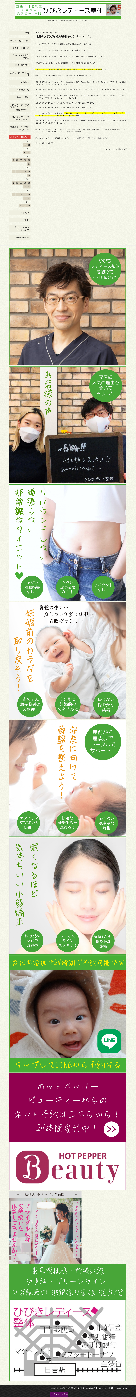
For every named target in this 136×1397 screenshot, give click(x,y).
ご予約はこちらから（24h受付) (20, 228)
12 (13, 160)
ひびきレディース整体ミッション (20, 118)
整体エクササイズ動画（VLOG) (19, 128)
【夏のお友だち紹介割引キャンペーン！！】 (64, 36)
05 (21, 160)
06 (25, 145)
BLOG (26, 220)
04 (25, 160)
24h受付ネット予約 (59, 1394)
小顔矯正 (25, 82)
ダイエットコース (20, 48)
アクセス (25, 212)
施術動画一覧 (23, 90)
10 (25, 152)
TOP (27, 33)
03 (29, 145)
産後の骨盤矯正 (22, 65)
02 (25, 187)
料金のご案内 (23, 97)
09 (25, 206)
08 (29, 206)
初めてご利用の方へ (19, 40)
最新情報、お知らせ (19, 137)
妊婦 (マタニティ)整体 (19, 73)
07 (21, 194)
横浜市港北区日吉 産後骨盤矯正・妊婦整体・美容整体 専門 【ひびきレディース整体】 (84, 1388)
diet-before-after (22, 237)
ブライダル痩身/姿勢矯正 (20, 56)
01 (29, 152)
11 (17, 171)
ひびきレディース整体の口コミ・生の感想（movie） (19, 107)
